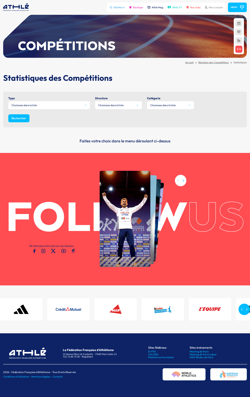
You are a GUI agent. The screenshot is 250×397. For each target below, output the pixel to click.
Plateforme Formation (161, 357)
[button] (183, 188)
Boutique (136, 7)
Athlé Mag (155, 7)
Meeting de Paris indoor (203, 354)
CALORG (153, 354)
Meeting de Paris (199, 351)
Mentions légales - (41, 376)
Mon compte (214, 7)
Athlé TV (175, 7)
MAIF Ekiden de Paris (201, 357)
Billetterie (117, 7)
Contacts (57, 376)
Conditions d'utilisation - (17, 376)
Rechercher (18, 118)
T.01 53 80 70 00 (71, 356)
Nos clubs (193, 7)
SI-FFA (152, 351)
